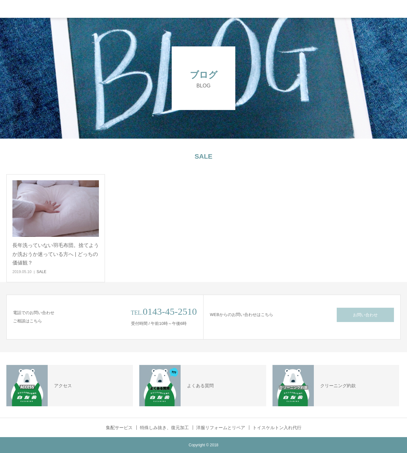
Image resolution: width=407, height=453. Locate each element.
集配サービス (119, 427)
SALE (41, 272)
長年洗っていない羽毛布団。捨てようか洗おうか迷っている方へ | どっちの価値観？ (55, 254)
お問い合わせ (365, 314)
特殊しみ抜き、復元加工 (164, 427)
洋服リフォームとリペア (220, 427)
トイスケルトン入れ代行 (276, 427)
